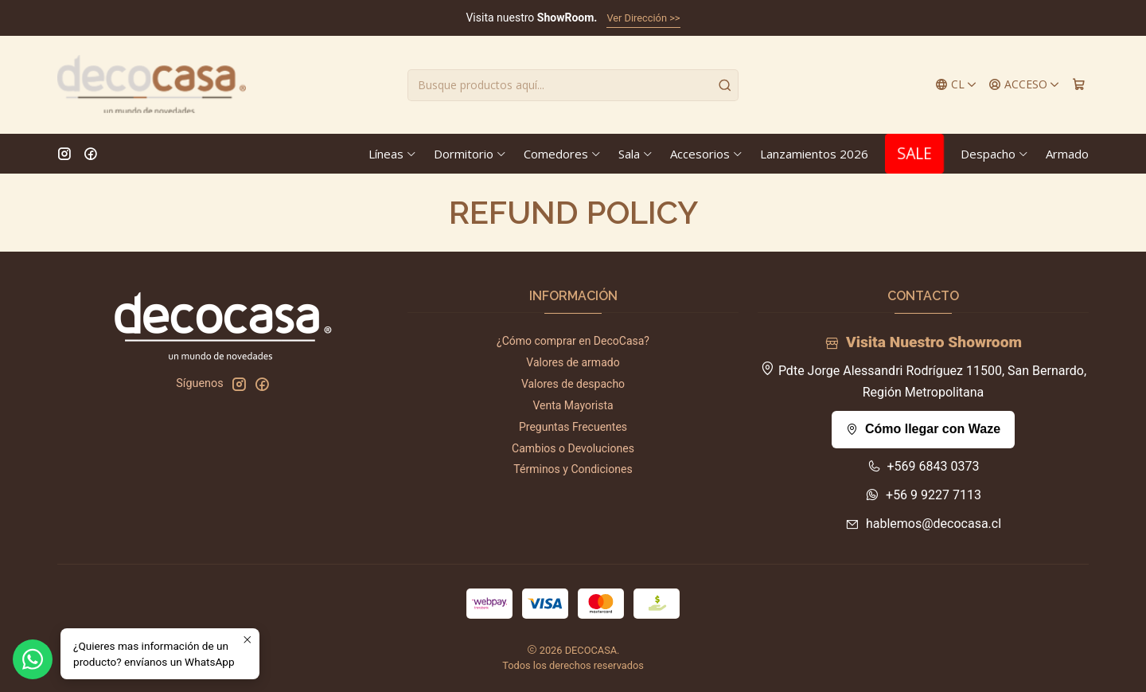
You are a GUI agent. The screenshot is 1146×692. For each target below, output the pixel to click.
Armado (1067, 154)
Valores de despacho (573, 383)
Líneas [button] (392, 154)
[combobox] (573, 85)
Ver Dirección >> (643, 18)
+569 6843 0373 (923, 466)
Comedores (563, 154)
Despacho (995, 154)
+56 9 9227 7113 (923, 494)
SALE (914, 153)
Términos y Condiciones (572, 469)
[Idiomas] (956, 84)
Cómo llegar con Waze (923, 429)
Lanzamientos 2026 (814, 154)
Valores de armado (572, 362)
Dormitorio (470, 154)
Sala (635, 154)
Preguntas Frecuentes (573, 426)
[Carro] (1079, 84)
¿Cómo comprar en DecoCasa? (573, 340)
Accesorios (706, 154)
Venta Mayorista (572, 405)
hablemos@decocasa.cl (923, 523)
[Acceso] (1024, 84)
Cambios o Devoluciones (573, 448)
